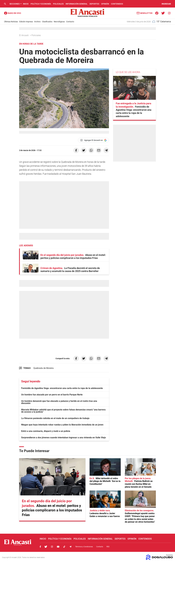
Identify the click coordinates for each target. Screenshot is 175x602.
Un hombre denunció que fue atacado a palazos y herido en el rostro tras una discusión (59, 402)
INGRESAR (166, 4)
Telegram (70, 547)
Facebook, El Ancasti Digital (40, 547)
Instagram (52, 547)
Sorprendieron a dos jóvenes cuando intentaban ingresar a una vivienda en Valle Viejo (63, 437)
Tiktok (64, 547)
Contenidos (117, 4)
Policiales (58, 4)
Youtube (58, 547)
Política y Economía (41, 4)
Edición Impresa (26, 21)
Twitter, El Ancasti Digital (45, 547)
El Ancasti (24, 35)
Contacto (70, 21)
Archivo (37, 21)
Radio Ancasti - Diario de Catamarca (12, 13)
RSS (108, 547)
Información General (77, 4)
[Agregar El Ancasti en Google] (93, 140)
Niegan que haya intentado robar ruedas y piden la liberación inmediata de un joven (62, 424)
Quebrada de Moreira (43, 368)
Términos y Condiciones (84, 547)
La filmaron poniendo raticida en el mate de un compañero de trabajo (55, 418)
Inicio (26, 4)
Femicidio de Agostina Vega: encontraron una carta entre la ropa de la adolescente (62, 388)
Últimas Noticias (11, 21)
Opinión (105, 4)
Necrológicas (59, 21)
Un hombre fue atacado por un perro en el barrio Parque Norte (52, 394)
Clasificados (47, 21)
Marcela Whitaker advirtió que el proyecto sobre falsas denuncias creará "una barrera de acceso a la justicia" (63, 410)
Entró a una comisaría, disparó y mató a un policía (45, 431)
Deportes (94, 4)
